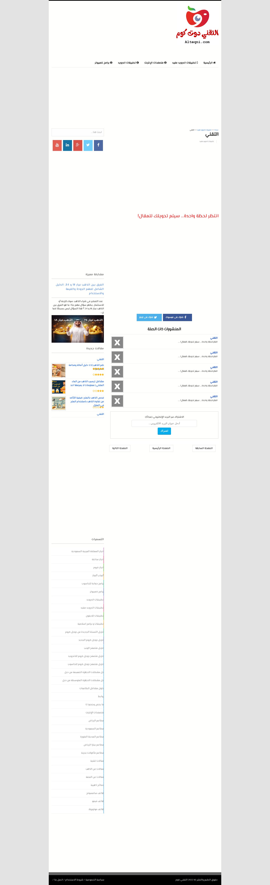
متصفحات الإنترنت (95, 713)
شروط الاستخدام (74, 880)
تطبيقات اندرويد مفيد (207, 141)
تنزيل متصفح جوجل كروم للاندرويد (86, 656)
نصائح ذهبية (97, 785)
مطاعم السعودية (94, 729)
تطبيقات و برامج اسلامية (91, 624)
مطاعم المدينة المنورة (92, 737)
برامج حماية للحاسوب (93, 584)
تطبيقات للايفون (95, 616)
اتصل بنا (58, 880)
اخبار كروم (98, 568)
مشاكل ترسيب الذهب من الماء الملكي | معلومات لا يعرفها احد (87, 383)
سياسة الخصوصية (95, 880)
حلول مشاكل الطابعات (92, 688)
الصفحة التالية (120, 448)
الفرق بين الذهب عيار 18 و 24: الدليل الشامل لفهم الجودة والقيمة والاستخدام (80, 289)
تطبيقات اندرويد (95, 600)
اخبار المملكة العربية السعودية (87, 551)
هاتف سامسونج (95, 793)
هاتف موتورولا (96, 809)
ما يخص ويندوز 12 (95, 705)
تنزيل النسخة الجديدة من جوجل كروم (84, 632)
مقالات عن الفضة (95, 777)
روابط (101, 696)
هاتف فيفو (98, 801)
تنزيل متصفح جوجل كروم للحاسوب (86, 664)
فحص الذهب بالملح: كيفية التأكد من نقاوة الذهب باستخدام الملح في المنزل (86, 401)
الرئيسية (209, 63)
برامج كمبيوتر (97, 592)
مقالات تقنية (97, 761)
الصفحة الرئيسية (161, 448)
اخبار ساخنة (98, 559)
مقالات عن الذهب (95, 769)
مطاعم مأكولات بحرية (92, 753)
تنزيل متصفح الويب (94, 648)
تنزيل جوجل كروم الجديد (91, 640)
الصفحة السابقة (204, 448)
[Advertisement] (95, 30)
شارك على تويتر (148, 317)
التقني (214, 338)
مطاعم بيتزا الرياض (94, 745)
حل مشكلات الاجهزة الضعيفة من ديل (84, 672)
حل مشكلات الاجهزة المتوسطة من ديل (83, 680)
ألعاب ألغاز (98, 576)
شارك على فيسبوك (177, 317)
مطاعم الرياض (96, 721)
